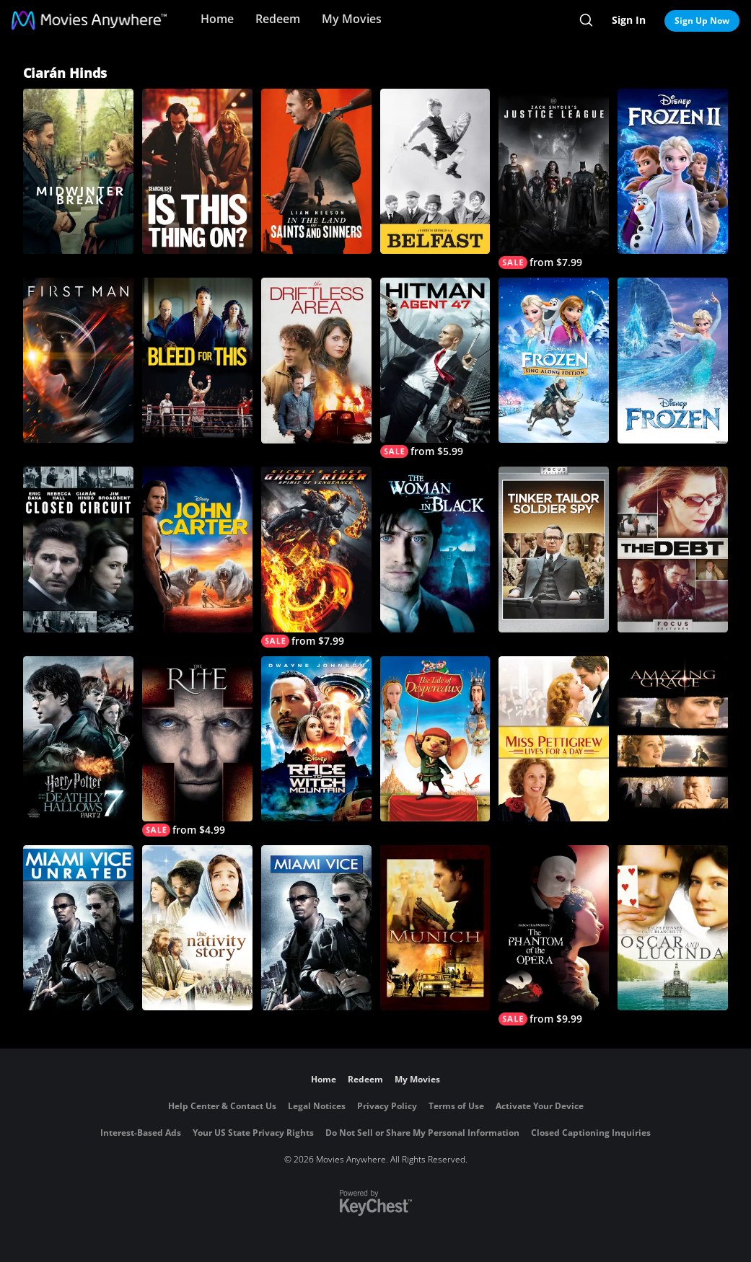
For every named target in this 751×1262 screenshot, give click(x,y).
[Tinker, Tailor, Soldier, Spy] (554, 549)
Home (217, 19)
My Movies (352, 19)
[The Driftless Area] (316, 360)
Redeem (277, 19)
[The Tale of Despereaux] (435, 738)
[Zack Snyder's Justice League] (554, 179)
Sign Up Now (702, 20)
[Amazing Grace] (673, 738)
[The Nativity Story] (197, 927)
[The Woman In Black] (435, 549)
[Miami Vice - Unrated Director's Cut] (78, 927)
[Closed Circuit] (78, 549)
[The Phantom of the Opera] (554, 935)
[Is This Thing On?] (197, 171)
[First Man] (78, 360)
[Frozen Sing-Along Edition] (554, 360)
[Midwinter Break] (78, 171)
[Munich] (435, 927)
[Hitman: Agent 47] (435, 368)
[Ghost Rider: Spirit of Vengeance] (316, 557)
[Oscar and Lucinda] (673, 927)
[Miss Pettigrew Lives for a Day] (554, 738)
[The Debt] (673, 549)
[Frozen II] (673, 171)
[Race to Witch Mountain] (316, 738)
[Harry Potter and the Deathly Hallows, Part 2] (78, 738)
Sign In (629, 20)
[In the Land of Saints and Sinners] (316, 171)
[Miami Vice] (316, 927)
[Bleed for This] (197, 360)
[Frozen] (673, 360)
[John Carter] (197, 549)
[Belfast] (435, 171)
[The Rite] (197, 746)
